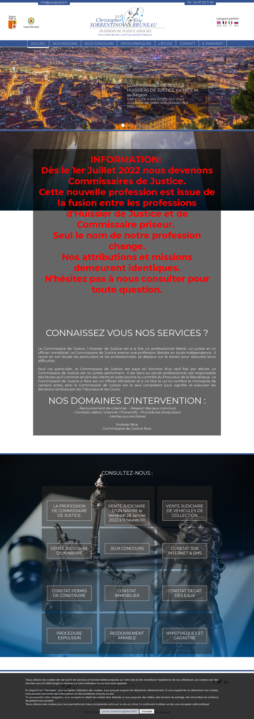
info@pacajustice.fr (54, 2)
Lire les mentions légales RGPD (119, 711)
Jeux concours (99, 44)
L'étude (165, 44)
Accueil (38, 44)
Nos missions (65, 44)
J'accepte (146, 711)
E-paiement (213, 44)
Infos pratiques (136, 44)
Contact (187, 44)
